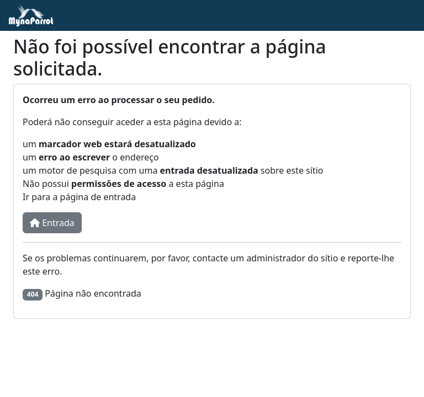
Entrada (52, 223)
